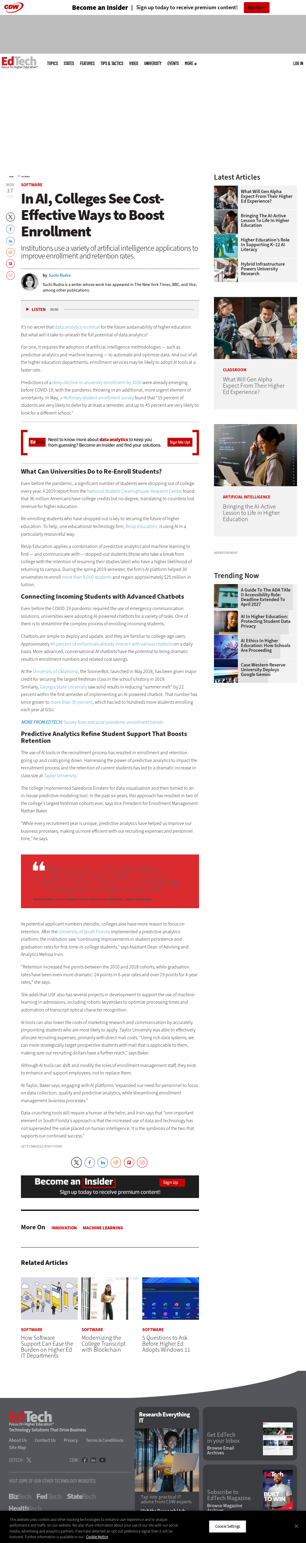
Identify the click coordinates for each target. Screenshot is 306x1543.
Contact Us (45, 1440)
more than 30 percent (72, 702)
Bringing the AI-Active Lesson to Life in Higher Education (265, 220)
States (69, 63)
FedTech (49, 1496)
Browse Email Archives (220, 1450)
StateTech (81, 1496)
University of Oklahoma (55, 671)
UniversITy (152, 63)
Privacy (71, 1440)
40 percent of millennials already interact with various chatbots (112, 644)
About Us (18, 1440)
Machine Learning (103, 1228)
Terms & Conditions (105, 1440)
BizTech (20, 1496)
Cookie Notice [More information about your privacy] (97, 1536)
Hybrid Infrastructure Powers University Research (263, 269)
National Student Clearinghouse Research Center (134, 491)
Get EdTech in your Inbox (223, 1438)
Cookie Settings (227, 1526)
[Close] (296, 1526)
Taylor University (60, 775)
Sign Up (254, 7)
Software (25, 176)
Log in (298, 63)
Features (87, 63)
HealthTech (25, 1508)
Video (133, 63)
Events (173, 63)
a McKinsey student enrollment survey (97, 398)
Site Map (17, 1448)
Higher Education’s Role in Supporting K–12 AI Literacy (265, 245)
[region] (153, 1527)
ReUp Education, (142, 526)
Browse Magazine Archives (224, 1508)
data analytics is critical (77, 327)
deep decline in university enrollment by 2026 (97, 382)
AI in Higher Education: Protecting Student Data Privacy (265, 690)
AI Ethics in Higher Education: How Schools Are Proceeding (265, 715)
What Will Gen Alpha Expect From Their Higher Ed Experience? (267, 196)
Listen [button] (39, 309)
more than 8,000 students (86, 577)
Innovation (64, 1228)
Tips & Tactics (111, 63)
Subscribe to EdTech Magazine (229, 1496)
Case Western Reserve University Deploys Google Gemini (263, 739)
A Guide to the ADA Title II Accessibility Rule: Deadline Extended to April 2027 (265, 666)
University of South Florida (84, 931)
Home (11, 176)
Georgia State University (63, 687)
